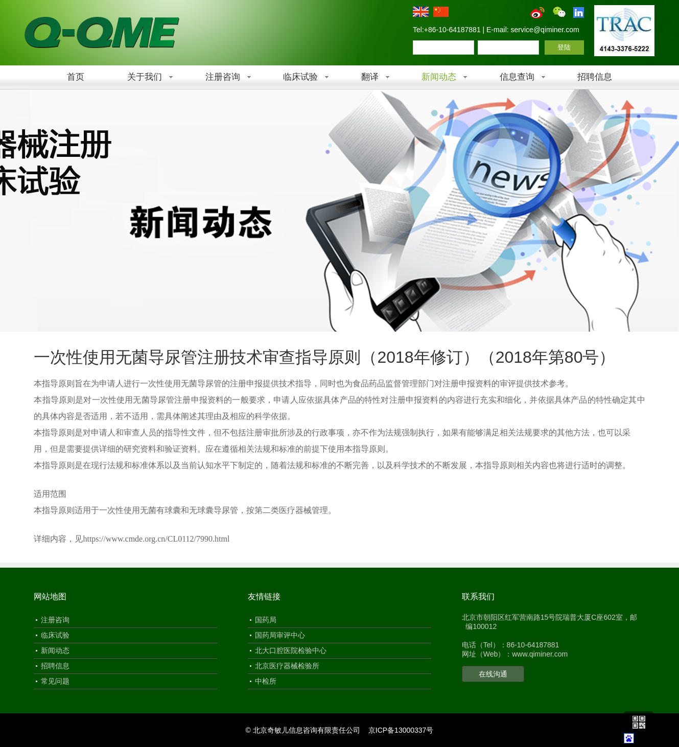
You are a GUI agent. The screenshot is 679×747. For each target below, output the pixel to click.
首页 (75, 77)
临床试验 (300, 77)
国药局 (265, 620)
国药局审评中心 (280, 635)
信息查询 (517, 77)
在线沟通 (493, 674)
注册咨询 (222, 77)
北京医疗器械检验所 (287, 666)
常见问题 (55, 681)
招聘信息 (594, 77)
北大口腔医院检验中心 (290, 650)
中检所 (265, 681)
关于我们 (144, 77)
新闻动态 (439, 77)
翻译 (370, 77)
